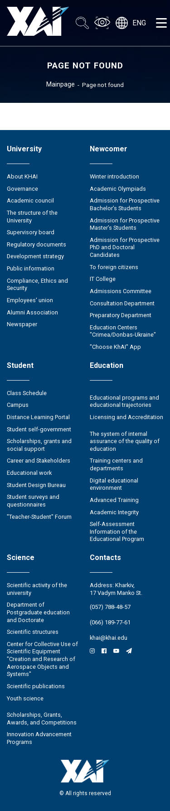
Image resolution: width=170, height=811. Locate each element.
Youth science (25, 698)
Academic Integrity (114, 512)
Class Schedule (27, 393)
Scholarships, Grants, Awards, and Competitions (42, 718)
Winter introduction (114, 176)
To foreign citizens (114, 267)
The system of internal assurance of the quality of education (125, 441)
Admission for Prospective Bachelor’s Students (125, 204)
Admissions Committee (120, 291)
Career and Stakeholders (38, 460)
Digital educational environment (114, 484)
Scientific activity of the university (37, 589)
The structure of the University (32, 216)
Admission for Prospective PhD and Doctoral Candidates (125, 247)
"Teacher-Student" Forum (39, 516)
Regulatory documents (36, 244)
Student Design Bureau (36, 485)
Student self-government (39, 429)
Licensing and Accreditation (126, 417)
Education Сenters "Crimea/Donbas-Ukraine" (123, 331)
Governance (22, 188)
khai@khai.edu (108, 637)
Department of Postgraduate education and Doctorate (38, 612)
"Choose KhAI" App (115, 346)
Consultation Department (122, 303)
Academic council (30, 200)
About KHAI (22, 176)
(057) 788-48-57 (110, 606)
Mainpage (60, 84)
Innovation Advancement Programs (39, 738)
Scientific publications (36, 686)
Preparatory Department (120, 315)
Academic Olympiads (118, 188)
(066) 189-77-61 (110, 622)
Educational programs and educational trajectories (124, 401)
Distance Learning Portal (38, 417)
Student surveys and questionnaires (33, 500)
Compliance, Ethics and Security (37, 284)
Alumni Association (32, 312)
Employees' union (30, 300)
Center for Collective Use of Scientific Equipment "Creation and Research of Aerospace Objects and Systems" (42, 659)
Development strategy (35, 256)
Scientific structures (32, 631)
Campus (18, 404)
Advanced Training (114, 500)
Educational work (29, 472)
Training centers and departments (116, 464)
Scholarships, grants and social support (39, 445)
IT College (103, 278)
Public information (30, 268)
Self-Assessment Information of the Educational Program (117, 531)
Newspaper (22, 324)
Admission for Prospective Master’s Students (125, 224)
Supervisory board (30, 232)
